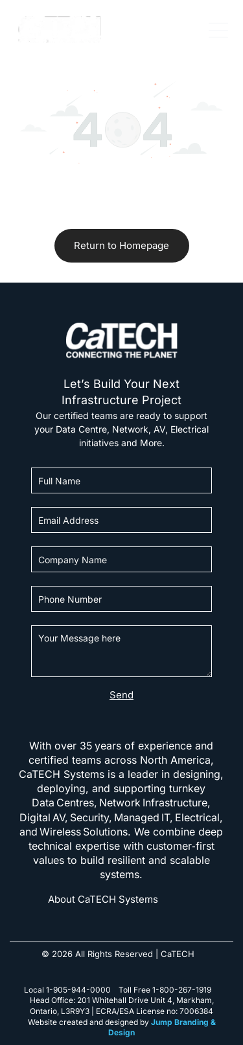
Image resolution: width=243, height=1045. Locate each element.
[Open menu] (218, 30)
